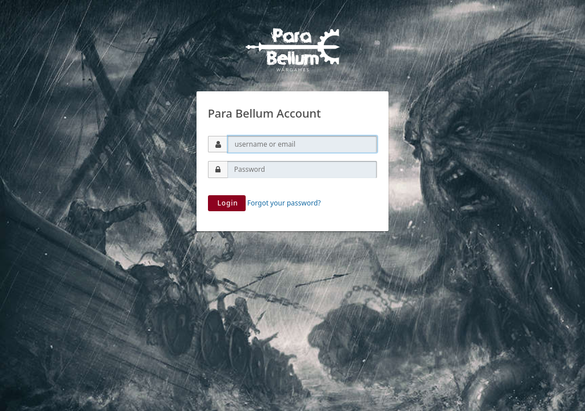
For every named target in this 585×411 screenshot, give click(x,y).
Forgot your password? (284, 203)
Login (226, 203)
